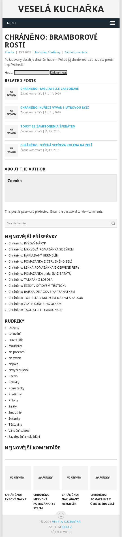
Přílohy (13, 400)
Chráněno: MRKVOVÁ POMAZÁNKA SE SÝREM (41, 249)
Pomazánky (16, 388)
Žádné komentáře (75, 52)
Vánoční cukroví (19, 430)
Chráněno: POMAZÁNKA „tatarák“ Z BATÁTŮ (40, 273)
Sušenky (14, 418)
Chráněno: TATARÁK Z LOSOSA (31, 279)
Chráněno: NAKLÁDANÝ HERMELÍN (33, 255)
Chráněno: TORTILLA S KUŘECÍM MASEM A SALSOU (46, 298)
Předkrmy (54, 52)
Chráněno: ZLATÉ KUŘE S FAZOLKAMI (35, 304)
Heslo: (27, 72)
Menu (11, 23)
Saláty (13, 406)
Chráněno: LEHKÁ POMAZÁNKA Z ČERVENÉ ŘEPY (44, 267)
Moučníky (15, 346)
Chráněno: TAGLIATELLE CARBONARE (35, 310)
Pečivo (13, 376)
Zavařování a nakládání (24, 436)
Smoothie (15, 412)
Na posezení (17, 352)
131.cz (67, 527)
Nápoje (13, 364)
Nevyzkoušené (19, 370)
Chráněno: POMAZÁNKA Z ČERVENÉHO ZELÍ (40, 261)
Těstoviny (15, 424)
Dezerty (14, 328)
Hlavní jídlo (16, 340)
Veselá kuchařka (61, 9)
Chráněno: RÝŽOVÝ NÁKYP (27, 243)
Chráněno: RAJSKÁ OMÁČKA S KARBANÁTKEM (42, 291)
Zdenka (9, 52)
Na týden (41, 52)
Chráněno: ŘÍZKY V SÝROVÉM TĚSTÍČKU (37, 285)
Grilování (15, 334)
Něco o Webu (60, 532)
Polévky (14, 382)
